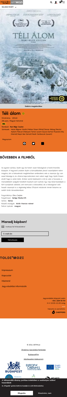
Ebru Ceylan (17, 195)
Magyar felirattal (16, 121)
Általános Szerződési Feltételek (33, 350)
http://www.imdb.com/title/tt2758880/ (4, 124)
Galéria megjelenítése (33, 106)
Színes (10, 201)
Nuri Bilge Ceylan (17, 127)
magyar (17, 206)
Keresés (51, 2)
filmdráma (6, 118)
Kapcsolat (6, 275)
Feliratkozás (12, 240)
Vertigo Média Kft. (19, 198)
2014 (15, 118)
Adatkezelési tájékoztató (33, 359)
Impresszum (7, 270)
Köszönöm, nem (44, 393)
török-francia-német (24, 203)
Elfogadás (22, 393)
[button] (57, 2)
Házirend (6, 281)
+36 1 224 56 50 (58, 301)
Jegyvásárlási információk (14, 286)
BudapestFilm (33, 354)
